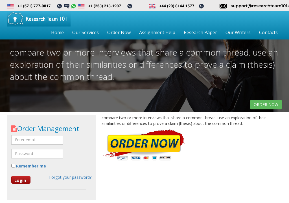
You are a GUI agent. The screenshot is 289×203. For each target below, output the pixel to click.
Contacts (268, 32)
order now (266, 104)
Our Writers (238, 32)
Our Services (85, 32)
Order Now (119, 32)
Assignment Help (157, 32)
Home (57, 32)
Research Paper (200, 32)
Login (20, 180)
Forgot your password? (70, 177)
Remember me (28, 166)
